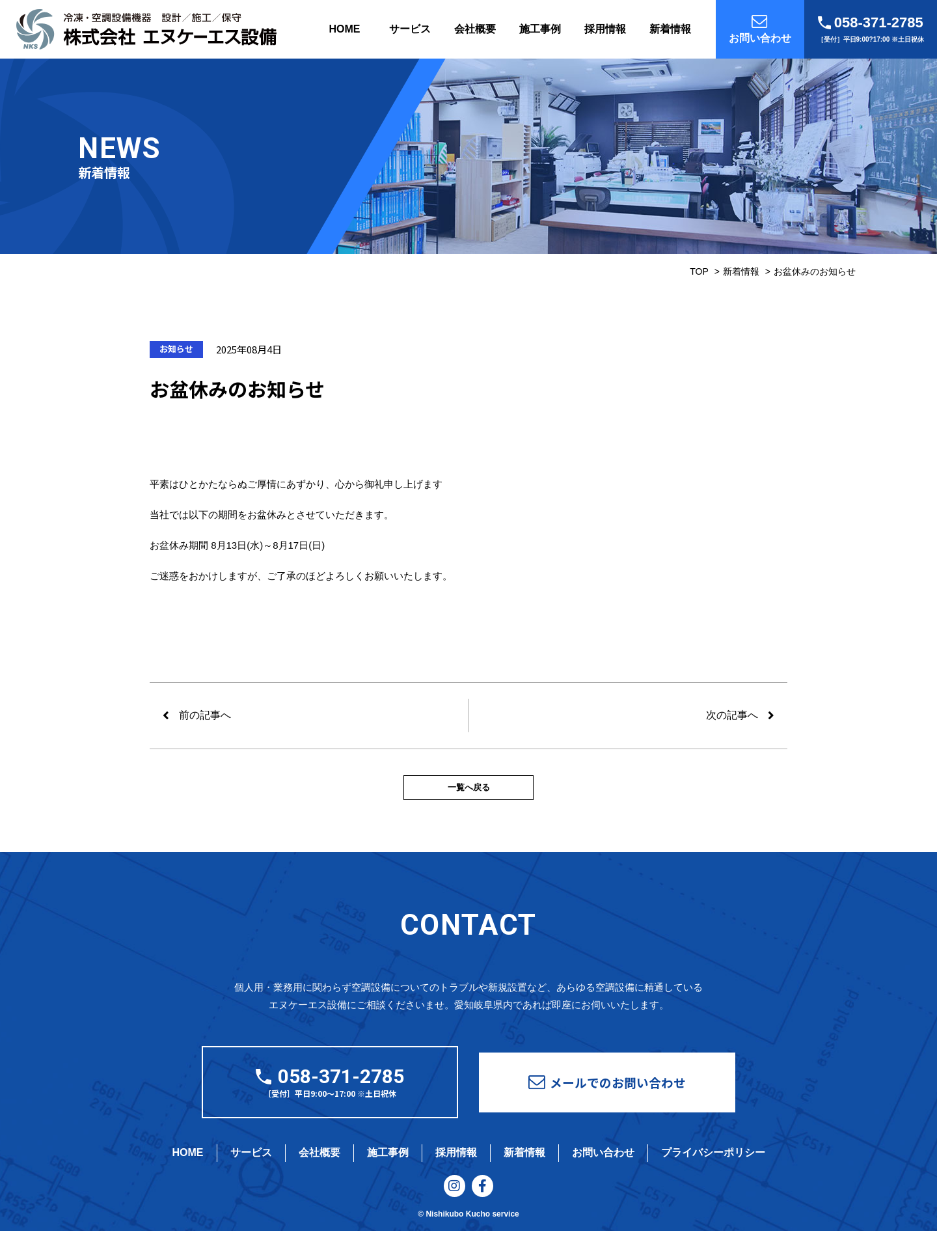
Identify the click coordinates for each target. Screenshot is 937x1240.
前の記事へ (205, 715)
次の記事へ (732, 715)
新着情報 (670, 28)
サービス (410, 28)
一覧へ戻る (468, 790)
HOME (344, 28)
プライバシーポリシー (713, 1157)
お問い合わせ (603, 1157)
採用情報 (605, 28)
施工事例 (540, 28)
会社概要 (475, 28)
